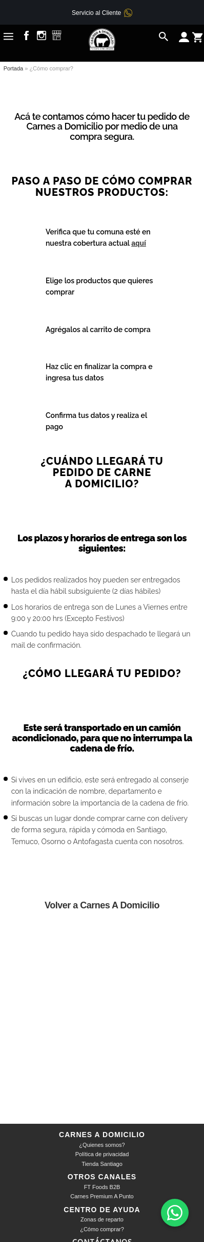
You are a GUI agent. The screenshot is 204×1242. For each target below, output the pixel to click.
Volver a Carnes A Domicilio (102, 905)
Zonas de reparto (102, 1219)
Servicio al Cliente (96, 12)
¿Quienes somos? (102, 1145)
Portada (14, 68)
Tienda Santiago (102, 1164)
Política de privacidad (102, 1154)
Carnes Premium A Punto (102, 1196)
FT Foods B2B (102, 1187)
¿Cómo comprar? (102, 1229)
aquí (138, 243)
